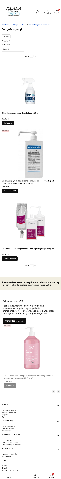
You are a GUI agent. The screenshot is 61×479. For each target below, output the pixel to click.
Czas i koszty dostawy (10, 442)
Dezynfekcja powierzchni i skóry (39, 25)
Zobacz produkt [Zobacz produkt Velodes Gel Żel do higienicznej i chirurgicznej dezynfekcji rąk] (10, 258)
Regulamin (5, 415)
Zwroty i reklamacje (9, 410)
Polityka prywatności (9, 454)
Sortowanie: (6, 45)
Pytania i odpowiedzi (9, 412)
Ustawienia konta (8, 429)
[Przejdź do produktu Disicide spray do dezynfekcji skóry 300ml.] (30, 86)
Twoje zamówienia (8, 426)
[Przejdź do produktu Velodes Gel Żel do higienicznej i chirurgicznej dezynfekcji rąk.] (30, 221)
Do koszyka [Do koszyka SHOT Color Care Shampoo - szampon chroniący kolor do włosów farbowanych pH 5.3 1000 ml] (9, 385)
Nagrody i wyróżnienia (10, 470)
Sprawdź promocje (14, 321)
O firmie (4, 468)
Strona (27, 56)
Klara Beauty (6, 25)
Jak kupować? (7, 456)
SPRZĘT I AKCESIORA (19, 25)
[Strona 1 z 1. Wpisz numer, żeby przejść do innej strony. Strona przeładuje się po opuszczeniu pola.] (31, 56)
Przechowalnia (7, 431)
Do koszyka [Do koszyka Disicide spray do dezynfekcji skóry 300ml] (8, 123)
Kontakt (4, 466)
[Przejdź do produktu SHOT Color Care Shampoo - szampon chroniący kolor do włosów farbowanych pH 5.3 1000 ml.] (31, 349)
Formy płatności (7, 440)
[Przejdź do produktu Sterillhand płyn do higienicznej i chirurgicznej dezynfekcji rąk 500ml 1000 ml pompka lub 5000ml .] (30, 154)
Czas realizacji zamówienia (11, 445)
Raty (3, 417)
